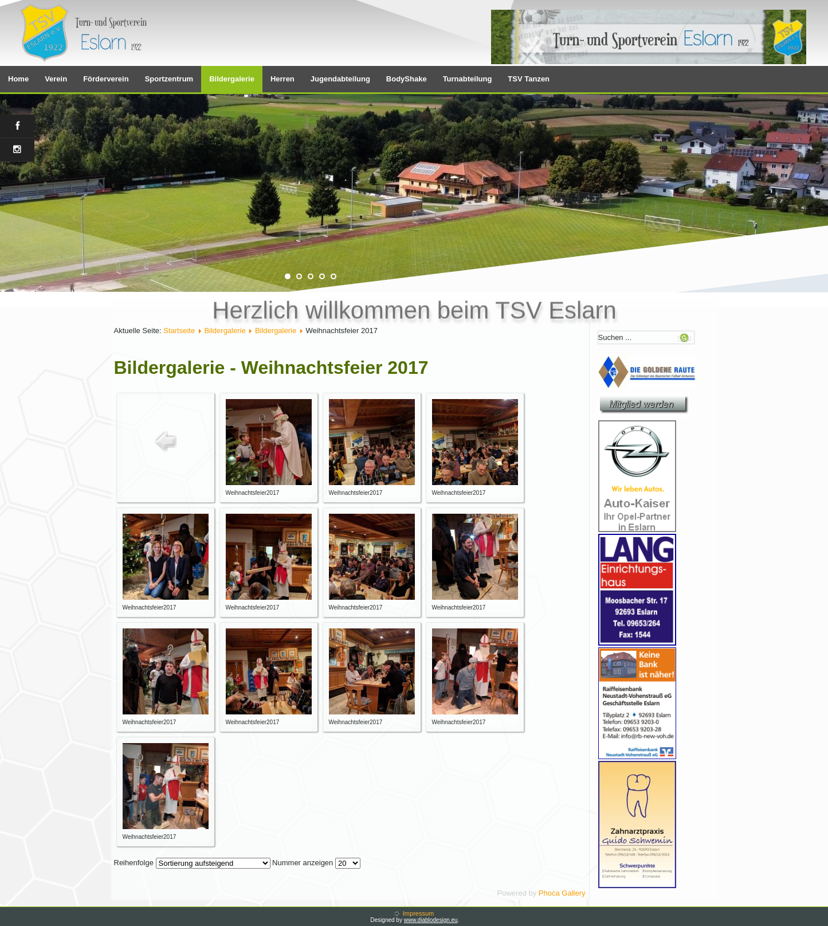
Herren (282, 79)
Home (18, 79)
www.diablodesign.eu (431, 920)
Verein (56, 79)
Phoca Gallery (562, 893)
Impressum (418, 913)
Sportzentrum (169, 79)
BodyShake (406, 79)
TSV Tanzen (529, 79)
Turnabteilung (467, 79)
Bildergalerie (231, 79)
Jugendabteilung (340, 79)
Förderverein (105, 79)
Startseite (179, 330)
